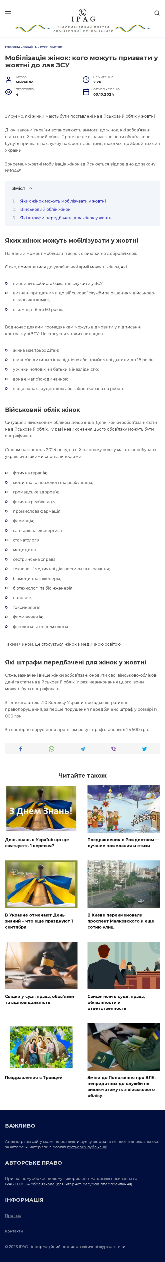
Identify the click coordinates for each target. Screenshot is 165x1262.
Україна (30, 47)
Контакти (14, 1231)
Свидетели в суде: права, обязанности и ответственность (116, 1002)
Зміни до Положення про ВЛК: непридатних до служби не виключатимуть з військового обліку (122, 1086)
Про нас (13, 1215)
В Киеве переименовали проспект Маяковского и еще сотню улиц (121, 921)
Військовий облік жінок (45, 209)
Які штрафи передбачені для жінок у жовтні (66, 218)
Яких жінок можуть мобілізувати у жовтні (63, 201)
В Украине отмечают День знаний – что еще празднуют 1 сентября (39, 921)
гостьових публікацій (87, 1147)
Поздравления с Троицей (33, 1077)
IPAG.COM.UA (17, 1184)
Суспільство (51, 47)
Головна (12, 47)
